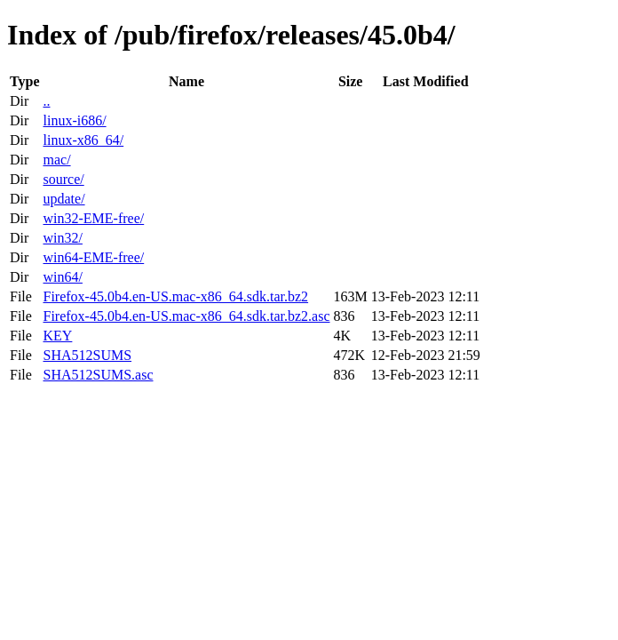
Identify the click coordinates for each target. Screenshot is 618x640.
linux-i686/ (74, 120)
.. (46, 100)
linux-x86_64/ (83, 140)
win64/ (62, 276)
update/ (63, 198)
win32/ (62, 237)
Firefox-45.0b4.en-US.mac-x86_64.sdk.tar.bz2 (175, 296)
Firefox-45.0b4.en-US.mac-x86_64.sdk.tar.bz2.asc (186, 316)
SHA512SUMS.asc (98, 374)
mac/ (56, 159)
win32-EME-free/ (93, 218)
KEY (57, 335)
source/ (63, 179)
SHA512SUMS (87, 355)
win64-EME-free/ (93, 257)
